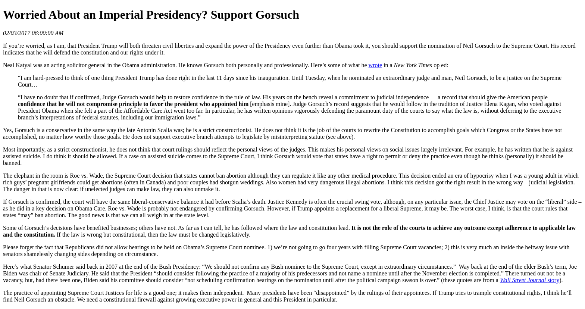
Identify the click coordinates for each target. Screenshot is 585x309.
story (529, 280)
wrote (375, 65)
